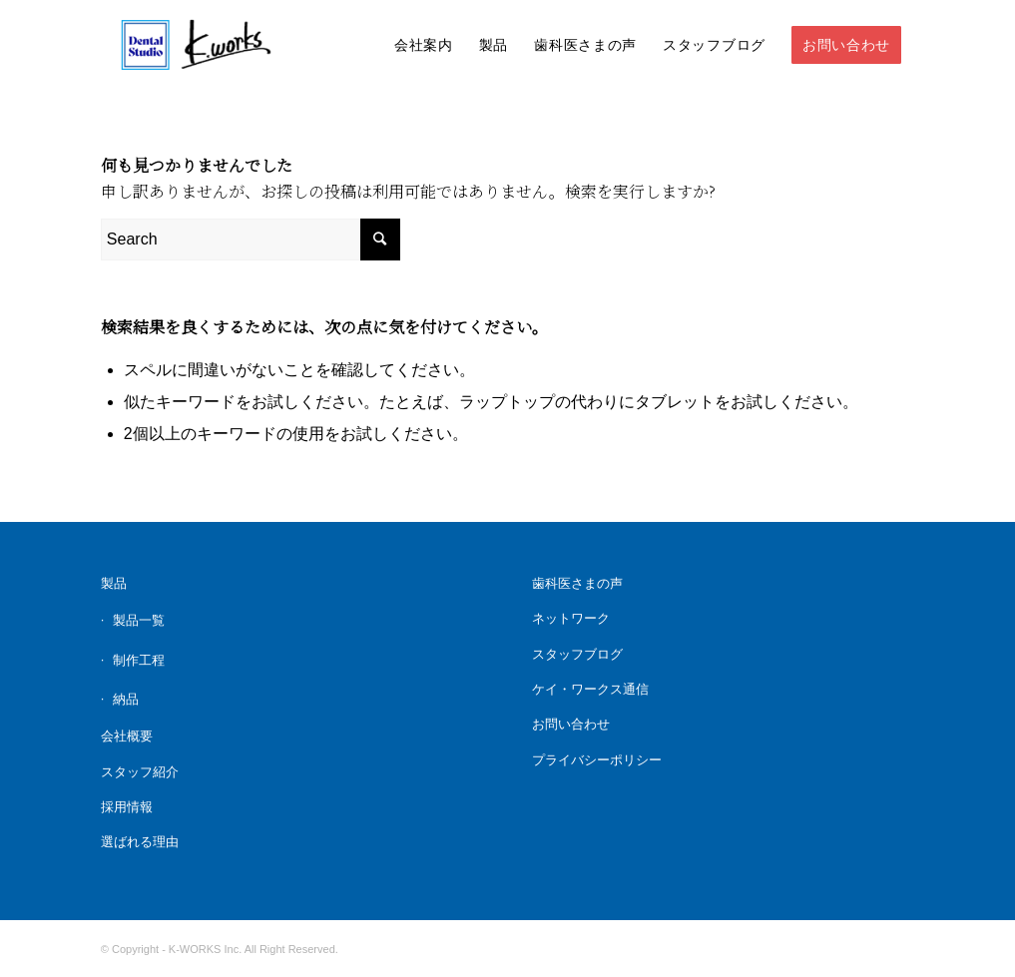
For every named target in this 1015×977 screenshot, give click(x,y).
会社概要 (127, 736)
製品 (114, 583)
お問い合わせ (571, 724)
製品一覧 (139, 620)
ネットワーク (571, 618)
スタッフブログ (577, 654)
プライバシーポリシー (597, 759)
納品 (126, 699)
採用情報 (127, 806)
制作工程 (139, 660)
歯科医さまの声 (577, 583)
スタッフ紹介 (140, 771)
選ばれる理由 (140, 841)
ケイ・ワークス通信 (590, 689)
